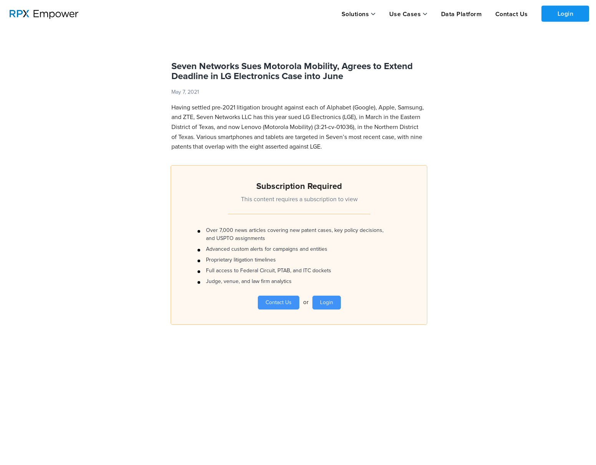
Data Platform (461, 14)
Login (566, 14)
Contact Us (511, 14)
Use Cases (405, 14)
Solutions (355, 14)
